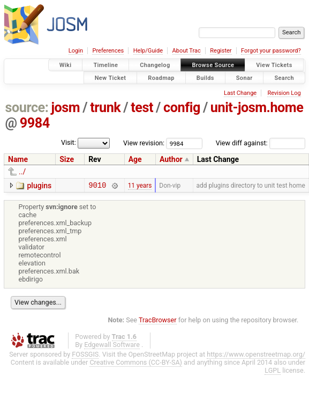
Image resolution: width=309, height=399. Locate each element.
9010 (97, 186)
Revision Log (283, 93)
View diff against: (260, 143)
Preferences (108, 50)
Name (18, 159)
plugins (39, 185)
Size (66, 159)
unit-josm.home (257, 107)
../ (22, 171)
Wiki (65, 65)
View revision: (143, 143)
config (181, 107)
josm (65, 107)
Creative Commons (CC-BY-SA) (135, 364)
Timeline (105, 65)
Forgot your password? (271, 50)
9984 (35, 123)
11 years (140, 186)
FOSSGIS (85, 356)
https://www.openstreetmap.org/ (256, 356)
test (142, 107)
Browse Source (213, 65)
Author (171, 159)
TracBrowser (158, 321)
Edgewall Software (112, 346)
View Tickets (274, 65)
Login (76, 50)
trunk (105, 107)
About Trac (186, 50)
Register (220, 50)
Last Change (240, 93)
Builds (205, 77)
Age (135, 159)
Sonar (244, 77)
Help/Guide (148, 50)
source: (27, 107)
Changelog (155, 65)
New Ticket (110, 77)
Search (284, 77)
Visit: (68, 142)
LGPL (273, 372)
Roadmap (161, 77)
